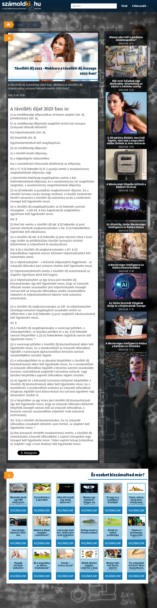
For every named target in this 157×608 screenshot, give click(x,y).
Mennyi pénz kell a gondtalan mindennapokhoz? (126, 39)
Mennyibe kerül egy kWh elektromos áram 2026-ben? (18, 501)
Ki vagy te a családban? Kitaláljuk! (113, 500)
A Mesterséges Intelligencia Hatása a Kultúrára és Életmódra (126, 345)
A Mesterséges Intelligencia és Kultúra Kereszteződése (126, 266)
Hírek (124, 6)
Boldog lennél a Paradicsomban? (89, 531)
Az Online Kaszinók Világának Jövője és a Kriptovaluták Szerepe (126, 304)
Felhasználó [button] (140, 6)
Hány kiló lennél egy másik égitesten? (65, 500)
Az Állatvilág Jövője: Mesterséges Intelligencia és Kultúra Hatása (126, 226)
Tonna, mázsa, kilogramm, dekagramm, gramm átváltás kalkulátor (136, 502)
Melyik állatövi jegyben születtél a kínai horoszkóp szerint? (89, 568)
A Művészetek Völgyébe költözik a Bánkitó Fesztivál (126, 186)
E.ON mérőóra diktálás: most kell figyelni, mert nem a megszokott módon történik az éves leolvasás (126, 140)
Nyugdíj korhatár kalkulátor (18, 565)
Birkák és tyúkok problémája (113, 533)
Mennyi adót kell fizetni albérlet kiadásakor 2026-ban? (112, 568)
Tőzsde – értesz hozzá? (65, 564)
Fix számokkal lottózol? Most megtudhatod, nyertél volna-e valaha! (136, 568)
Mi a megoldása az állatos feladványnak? (42, 565)
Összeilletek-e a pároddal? (42, 498)
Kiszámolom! (18, 510)
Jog (34, 24)
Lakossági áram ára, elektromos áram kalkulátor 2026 (65, 534)
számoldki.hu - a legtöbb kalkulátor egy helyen (21, 6)
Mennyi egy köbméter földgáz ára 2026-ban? (89, 501)
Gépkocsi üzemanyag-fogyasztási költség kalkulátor (136, 535)
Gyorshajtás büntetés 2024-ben (18, 533)
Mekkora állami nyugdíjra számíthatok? (42, 533)
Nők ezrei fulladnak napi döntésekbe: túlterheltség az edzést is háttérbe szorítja (126, 83)
